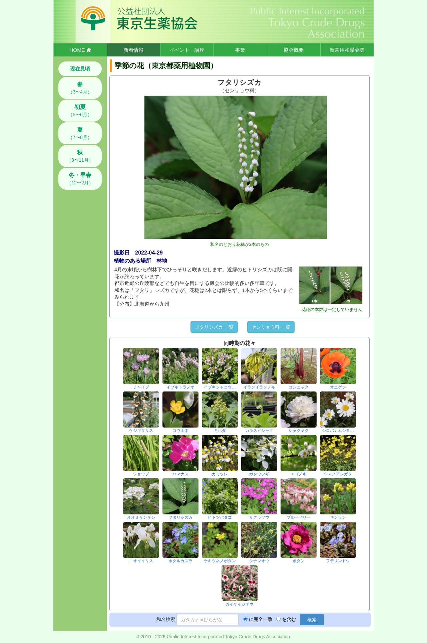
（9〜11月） (80, 156)
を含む (289, 619)
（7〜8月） (80, 133)
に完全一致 (260, 619)
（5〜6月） (80, 110)
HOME (80, 50)
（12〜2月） (80, 178)
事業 (240, 50)
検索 (312, 619)
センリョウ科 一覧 (271, 327)
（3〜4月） (80, 88)
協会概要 (294, 50)
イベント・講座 (186, 50)
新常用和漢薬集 (347, 50)
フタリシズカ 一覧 (214, 327)
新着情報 (133, 50)
